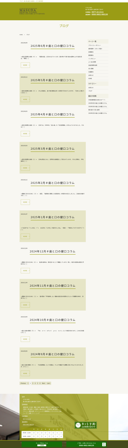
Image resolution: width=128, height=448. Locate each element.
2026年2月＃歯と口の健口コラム (97, 106)
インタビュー (52, 6)
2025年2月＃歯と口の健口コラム (53, 176)
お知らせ (59, 9)
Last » (48, 376)
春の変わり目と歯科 (94, 103)
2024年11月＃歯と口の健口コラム (53, 279)
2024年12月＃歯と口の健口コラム (53, 244)
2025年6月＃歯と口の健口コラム (53, 39)
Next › (43, 376)
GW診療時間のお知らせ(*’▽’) (96, 93)
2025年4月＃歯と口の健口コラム (53, 107)
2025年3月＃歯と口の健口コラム (53, 142)
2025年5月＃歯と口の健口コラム (53, 73)
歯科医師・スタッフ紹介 (55, 4)
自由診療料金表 (75, 6)
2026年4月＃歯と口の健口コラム (97, 96)
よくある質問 (63, 6)
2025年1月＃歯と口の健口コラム (53, 210)
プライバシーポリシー (62, 12)
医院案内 (77, 4)
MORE (25, 58)
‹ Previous (23, 376)
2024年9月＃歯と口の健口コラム (53, 347)
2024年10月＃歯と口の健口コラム (53, 313)
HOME (49, 12)
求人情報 (75, 12)
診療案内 (68, 4)
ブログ (90, 84)
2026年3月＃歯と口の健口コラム (97, 100)
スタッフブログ (70, 9)
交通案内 (50, 9)
